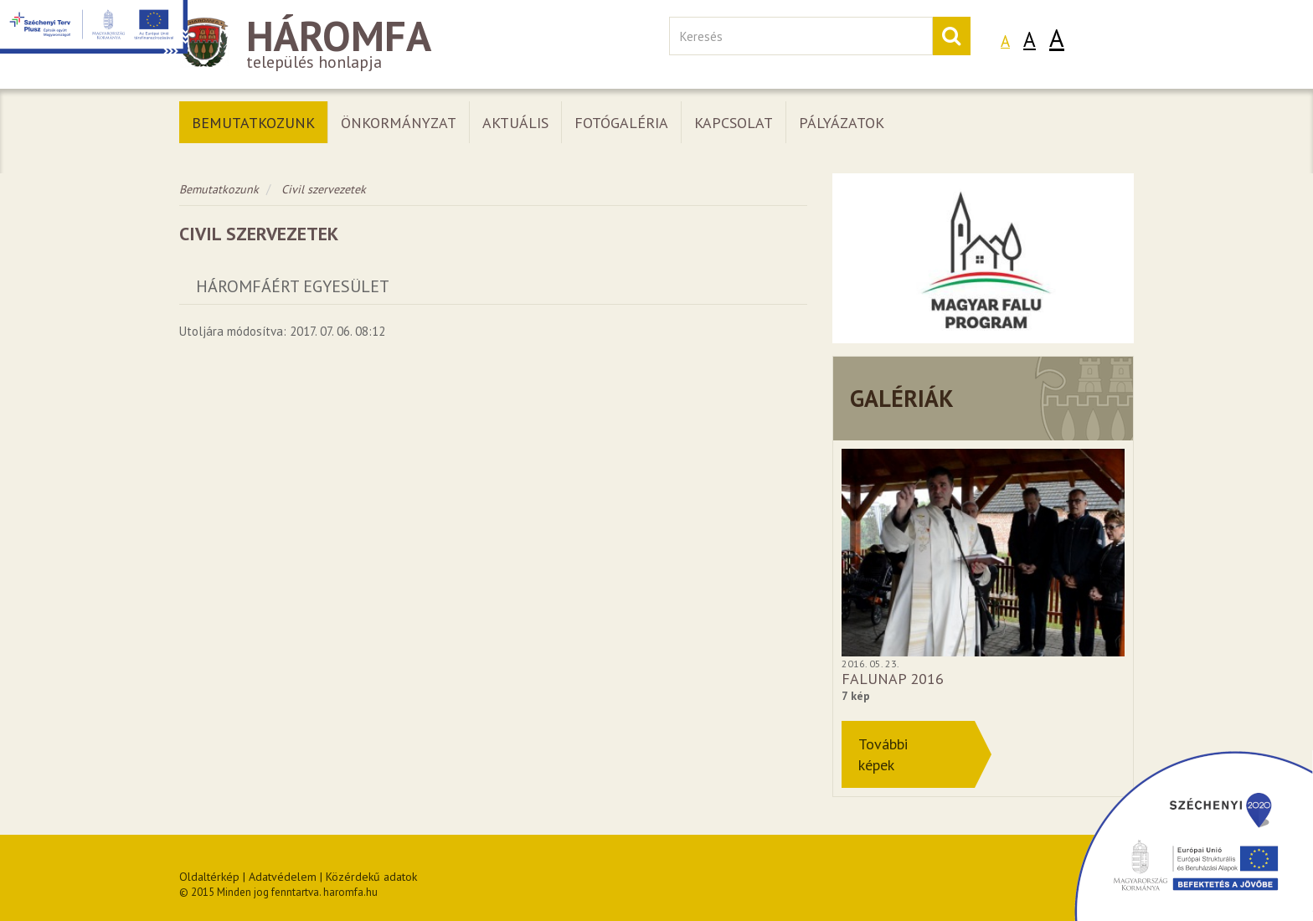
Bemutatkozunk (253, 122)
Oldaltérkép (209, 876)
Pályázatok (841, 122)
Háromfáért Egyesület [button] (292, 286)
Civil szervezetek (323, 189)
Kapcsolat (733, 122)
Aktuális (515, 122)
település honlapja (411, 45)
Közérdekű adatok (371, 876)
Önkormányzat (398, 122)
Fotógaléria (621, 122)
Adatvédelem (283, 876)
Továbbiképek (883, 754)
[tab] (493, 287)
